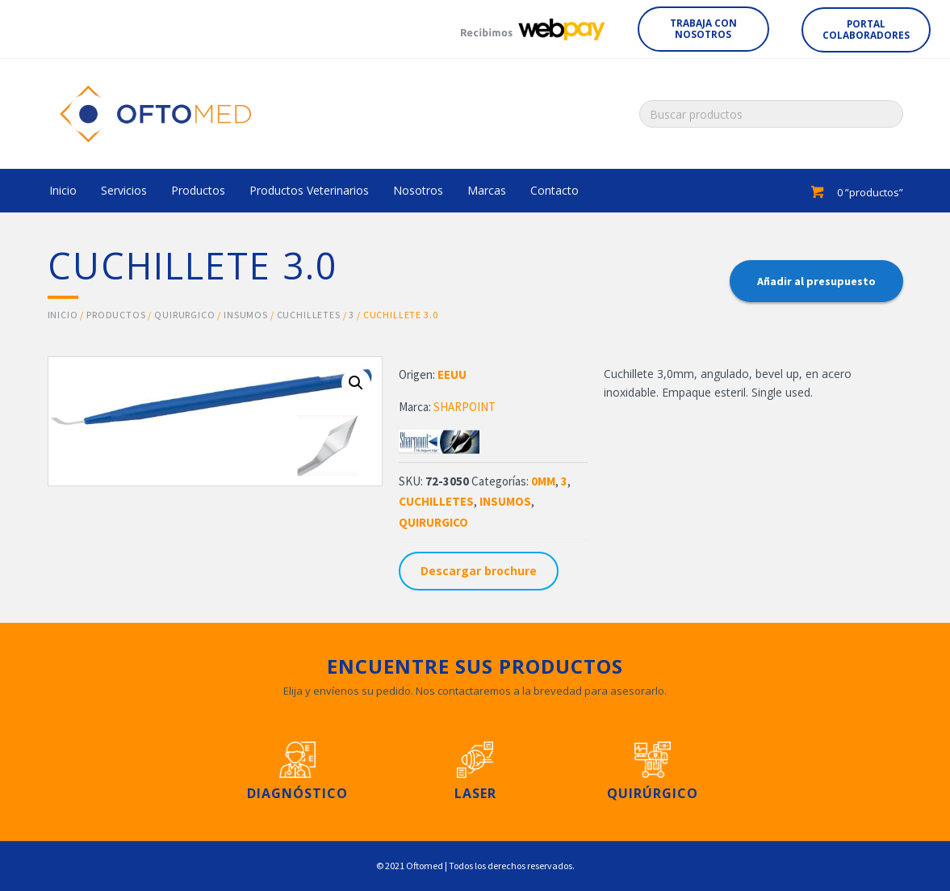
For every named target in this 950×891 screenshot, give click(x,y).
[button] (703, 29)
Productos (116, 315)
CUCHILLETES (309, 315)
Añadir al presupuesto (816, 281)
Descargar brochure (479, 570)
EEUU (452, 374)
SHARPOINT (464, 406)
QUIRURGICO (184, 315)
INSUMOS (246, 315)
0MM (543, 481)
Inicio (63, 315)
